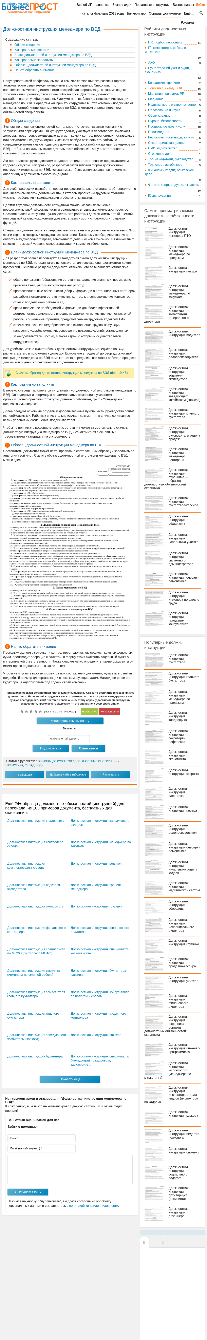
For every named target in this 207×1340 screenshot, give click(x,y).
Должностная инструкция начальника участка (184, 538)
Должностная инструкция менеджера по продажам (179, 252)
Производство (158, 132)
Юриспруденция (160, 195)
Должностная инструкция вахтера (96, 1035)
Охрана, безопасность (165, 121)
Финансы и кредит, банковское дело (169, 172)
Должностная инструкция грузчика (96, 906)
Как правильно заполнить (33, 60)
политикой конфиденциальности (93, 1205)
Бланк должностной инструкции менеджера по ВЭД (53, 55)
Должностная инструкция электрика (179, 792)
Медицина (156, 99)
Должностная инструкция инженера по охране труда (184, 598)
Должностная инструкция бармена (184, 1150)
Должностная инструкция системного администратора (181, 558)
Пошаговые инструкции (152, 4)
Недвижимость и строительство (172, 104)
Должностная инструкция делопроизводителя (184, 353)
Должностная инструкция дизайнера (179, 1212)
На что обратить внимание (34, 70)
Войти (198, 4)
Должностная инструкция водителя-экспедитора (179, 373)
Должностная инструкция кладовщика (35, 820)
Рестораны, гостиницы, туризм (171, 137)
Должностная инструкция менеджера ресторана (179, 454)
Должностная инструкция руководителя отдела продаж (184, 433)
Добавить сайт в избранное (68, 774)
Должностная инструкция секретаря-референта (179, 736)
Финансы (102, 4)
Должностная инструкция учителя (183, 979)
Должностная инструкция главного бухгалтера (184, 413)
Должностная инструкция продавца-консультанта (179, 618)
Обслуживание (159, 115)
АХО (151, 62)
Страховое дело (160, 153)
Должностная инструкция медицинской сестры (184, 886)
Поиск (198, 13)
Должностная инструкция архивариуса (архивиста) (179, 1193)
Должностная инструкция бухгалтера (35, 1056)
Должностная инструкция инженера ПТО (180, 232)
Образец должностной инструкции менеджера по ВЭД (55, 65)
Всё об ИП (85, 4)
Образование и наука (164, 110)
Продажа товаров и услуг (167, 126)
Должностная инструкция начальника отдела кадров (183, 867)
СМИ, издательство (162, 148)
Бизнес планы (183, 4)
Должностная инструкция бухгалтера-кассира (183, 501)
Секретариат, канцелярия (167, 143)
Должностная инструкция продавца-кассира (182, 962)
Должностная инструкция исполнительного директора (181, 925)
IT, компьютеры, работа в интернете (165, 50)
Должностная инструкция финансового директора (179, 1001)
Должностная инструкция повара (183, 269)
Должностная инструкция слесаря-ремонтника (184, 577)
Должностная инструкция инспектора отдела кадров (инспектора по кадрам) (171, 1095)
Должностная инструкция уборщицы (179, 905)
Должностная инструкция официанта (179, 520)
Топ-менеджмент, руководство (170, 159)
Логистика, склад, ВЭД (165, 88)
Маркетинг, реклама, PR (166, 93)
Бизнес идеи (121, 4)
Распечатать (111, 774)
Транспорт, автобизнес (165, 164)
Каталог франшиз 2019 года (103, 13)
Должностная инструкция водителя (97, 863)
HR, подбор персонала (165, 42)
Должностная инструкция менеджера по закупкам (179, 291)
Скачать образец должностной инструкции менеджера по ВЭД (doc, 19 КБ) (72, 373)
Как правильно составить (33, 50)
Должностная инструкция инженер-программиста (184, 1048)
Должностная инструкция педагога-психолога (185, 1134)
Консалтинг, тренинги (164, 82)
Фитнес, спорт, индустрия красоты (173, 185)
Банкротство (136, 13)
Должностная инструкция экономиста (35, 906)
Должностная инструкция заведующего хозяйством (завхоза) (185, 394)
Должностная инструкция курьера (183, 1113)
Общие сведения (27, 44)
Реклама (187, 22)
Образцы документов (165, 13)
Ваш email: (70, 728)
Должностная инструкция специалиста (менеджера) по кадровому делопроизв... (100, 1060)
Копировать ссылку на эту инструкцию (70, 721)
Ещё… (189, 13)
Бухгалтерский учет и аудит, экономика (167, 70)
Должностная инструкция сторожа (184, 772)
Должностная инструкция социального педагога (179, 1172)
